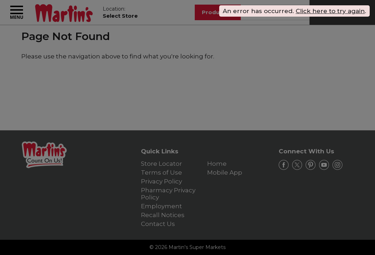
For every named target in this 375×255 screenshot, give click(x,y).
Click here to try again (330, 11)
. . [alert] (294, 11)
